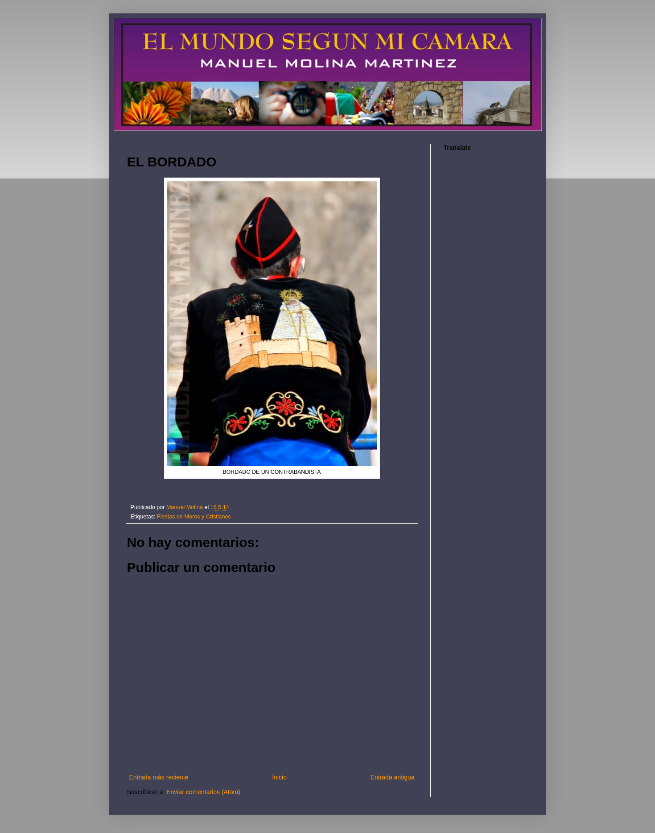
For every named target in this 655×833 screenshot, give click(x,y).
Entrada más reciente (159, 777)
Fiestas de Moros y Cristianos (194, 517)
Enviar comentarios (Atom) (203, 792)
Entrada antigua (393, 777)
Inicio (279, 777)
